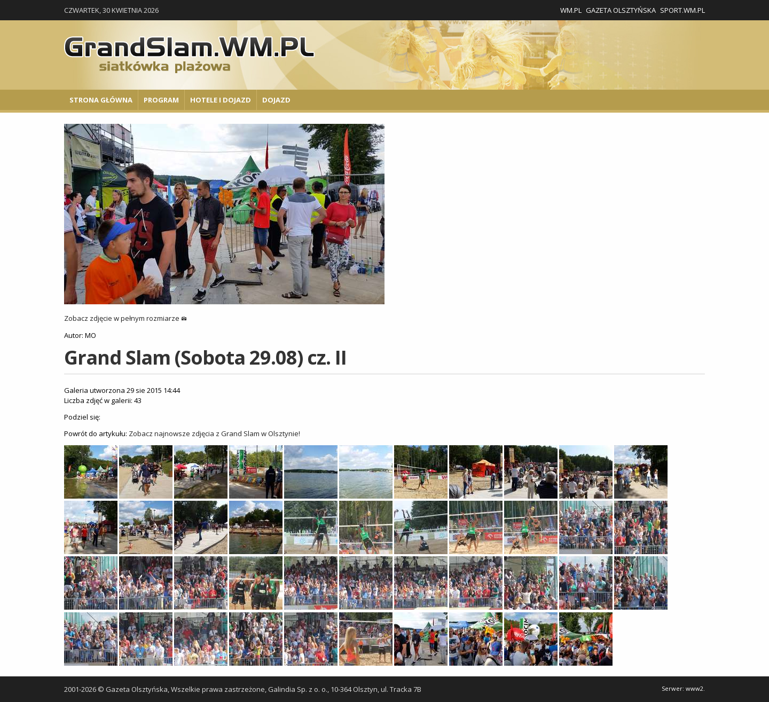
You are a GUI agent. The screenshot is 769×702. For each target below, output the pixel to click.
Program (161, 100)
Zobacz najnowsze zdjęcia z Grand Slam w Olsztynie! (214, 433)
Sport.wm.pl (682, 10)
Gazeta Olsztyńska (621, 10)
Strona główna (100, 100)
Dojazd (276, 100)
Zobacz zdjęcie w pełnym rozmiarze (125, 318)
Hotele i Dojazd (220, 100)
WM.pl (571, 10)
